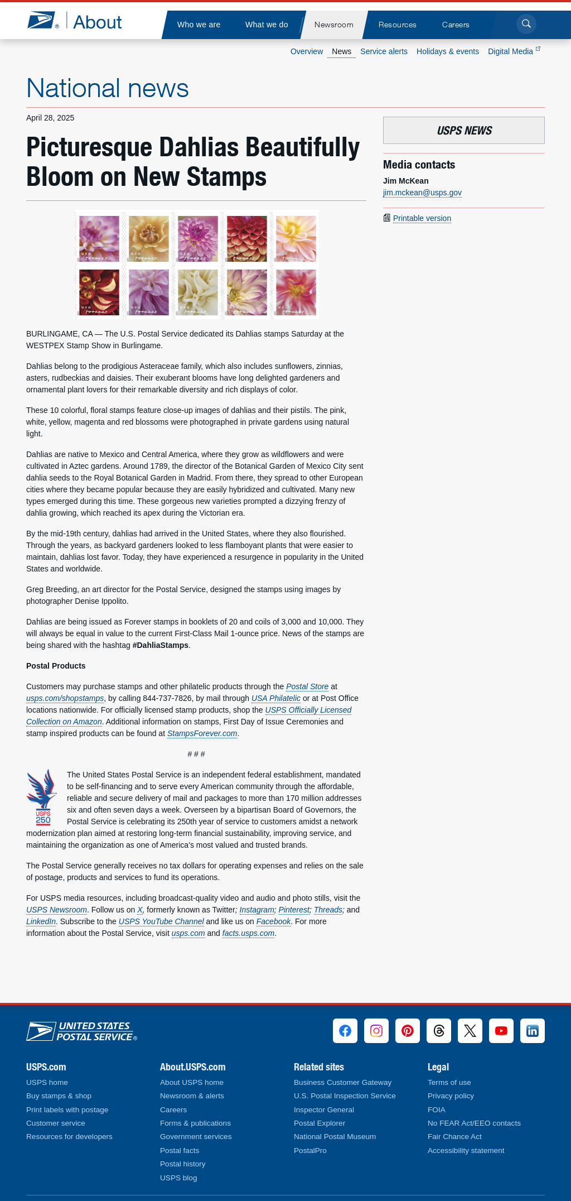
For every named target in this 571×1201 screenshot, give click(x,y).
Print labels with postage (67, 1110)
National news (107, 87)
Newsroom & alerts (192, 1096)
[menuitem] (198, 25)
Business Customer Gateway (342, 1082)
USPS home (47, 1082)
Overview (307, 51)
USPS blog (178, 1178)
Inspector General (324, 1110)
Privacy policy (451, 1096)
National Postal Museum (335, 1136)
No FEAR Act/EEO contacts (474, 1123)
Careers (173, 1110)
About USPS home (192, 1082)
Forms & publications (195, 1123)
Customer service (55, 1123)
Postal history (183, 1164)
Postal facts (179, 1150)
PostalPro (310, 1150)
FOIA (437, 1110)
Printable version (422, 218)
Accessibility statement (466, 1150)
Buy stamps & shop (58, 1096)
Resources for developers (69, 1136)
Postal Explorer (319, 1123)
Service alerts (384, 51)
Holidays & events (448, 51)
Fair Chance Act (455, 1136)
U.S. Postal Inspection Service (345, 1096)
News (341, 51)
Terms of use (449, 1082)
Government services (195, 1136)
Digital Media (514, 51)
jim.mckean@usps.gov (422, 192)
